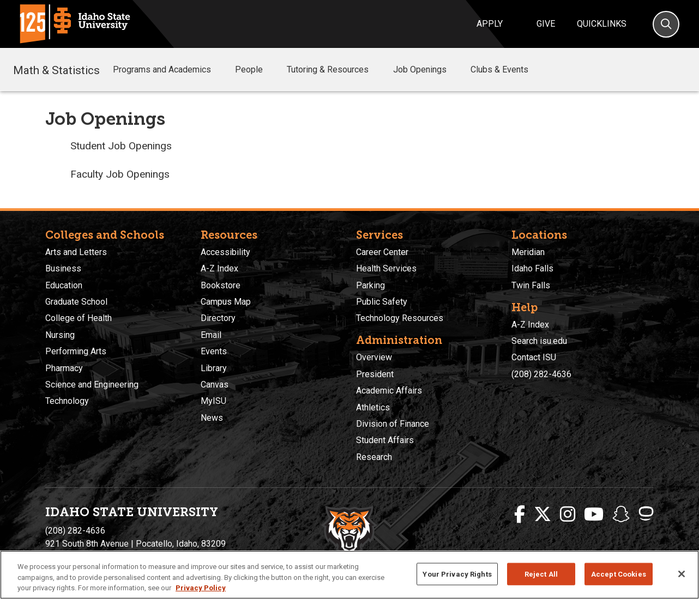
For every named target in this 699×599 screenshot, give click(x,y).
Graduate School (76, 302)
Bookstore (220, 285)
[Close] (682, 574)
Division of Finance (392, 424)
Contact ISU (533, 357)
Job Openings (427, 69)
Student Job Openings (121, 146)
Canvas (214, 384)
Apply (490, 24)
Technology (67, 401)
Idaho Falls (532, 268)
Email (211, 335)
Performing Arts (75, 351)
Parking (370, 285)
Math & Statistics (56, 69)
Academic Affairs (389, 390)
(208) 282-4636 (541, 374)
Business (63, 268)
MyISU (213, 401)
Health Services (386, 268)
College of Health (78, 318)
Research (374, 457)
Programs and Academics (169, 69)
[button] (219, 70)
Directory (218, 318)
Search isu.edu (539, 341)
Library (214, 368)
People (256, 69)
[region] (349, 574)
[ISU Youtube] (594, 514)
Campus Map (226, 302)
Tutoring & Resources (335, 69)
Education (63, 285)
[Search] (666, 24)
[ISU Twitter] (542, 514)
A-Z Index (219, 268)
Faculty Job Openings (120, 174)
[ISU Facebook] (519, 514)
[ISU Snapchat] (621, 514)
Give (546, 24)
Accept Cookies (618, 574)
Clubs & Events (507, 69)
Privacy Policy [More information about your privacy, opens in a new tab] (201, 588)
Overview (374, 357)
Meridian (528, 252)
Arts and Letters (76, 252)
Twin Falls (530, 285)
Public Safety (381, 302)
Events (214, 351)
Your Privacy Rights (457, 574)
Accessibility (225, 252)
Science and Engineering (91, 384)
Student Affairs (385, 440)
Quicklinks (601, 24)
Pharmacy (64, 368)
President (375, 374)
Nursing (60, 335)
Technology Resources (399, 318)
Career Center (382, 252)
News (212, 418)
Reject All (541, 574)
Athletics (373, 407)
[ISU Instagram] (567, 514)
